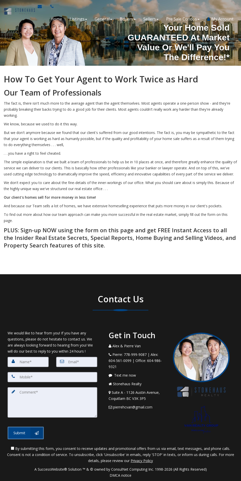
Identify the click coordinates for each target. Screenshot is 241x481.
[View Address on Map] (137, 396)
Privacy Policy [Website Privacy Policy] (142, 460)
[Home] (18, 6)
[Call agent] (50, 6)
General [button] (103, 19)
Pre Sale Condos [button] (182, 19)
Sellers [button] (150, 19)
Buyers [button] (128, 19)
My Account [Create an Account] (220, 19)
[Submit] (26, 433)
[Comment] (52, 402)
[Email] (76, 362)
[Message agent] (137, 375)
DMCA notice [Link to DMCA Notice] (120, 475)
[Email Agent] (41, 6)
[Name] (28, 362)
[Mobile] (52, 377)
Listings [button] (78, 19)
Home (56, 19)
